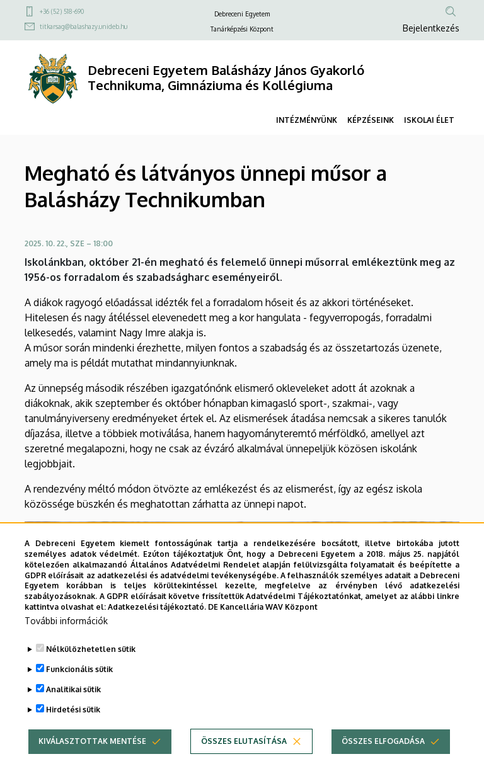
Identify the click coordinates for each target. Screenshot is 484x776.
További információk (66, 642)
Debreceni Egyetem (242, 14)
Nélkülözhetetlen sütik (90, 670)
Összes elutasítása (244, 762)
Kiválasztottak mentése (92, 762)
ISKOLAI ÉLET (429, 120)
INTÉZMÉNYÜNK (306, 120)
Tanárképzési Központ (242, 29)
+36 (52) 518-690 (62, 11)
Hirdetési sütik (73, 731)
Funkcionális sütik (79, 690)
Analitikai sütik (73, 711)
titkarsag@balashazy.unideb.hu (83, 26)
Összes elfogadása (383, 762)
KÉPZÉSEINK (370, 120)
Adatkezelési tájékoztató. (157, 629)
